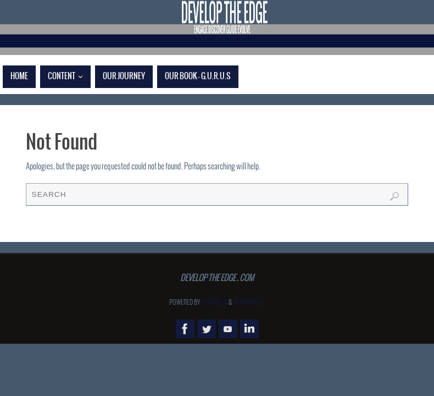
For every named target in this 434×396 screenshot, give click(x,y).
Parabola (214, 302)
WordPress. (249, 302)
